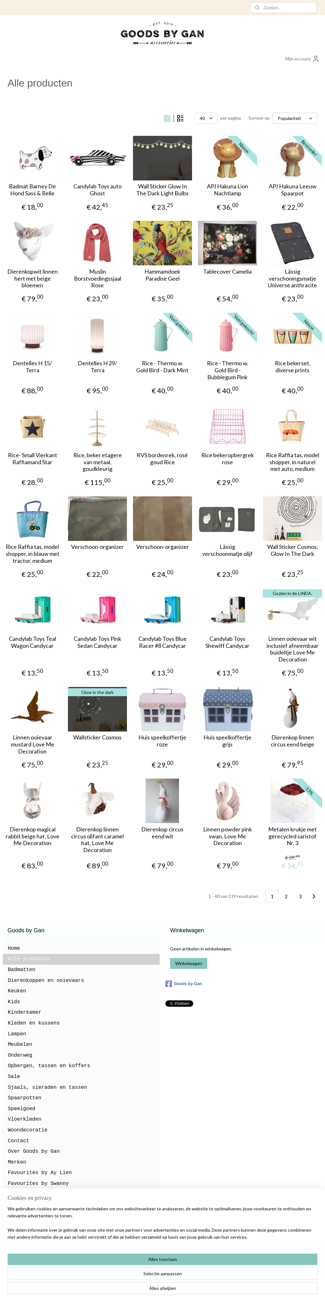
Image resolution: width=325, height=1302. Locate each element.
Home (14, 948)
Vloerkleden (25, 1119)
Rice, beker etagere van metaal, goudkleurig (97, 462)
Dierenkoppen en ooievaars (46, 981)
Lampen (17, 1034)
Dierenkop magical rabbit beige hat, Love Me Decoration (32, 836)
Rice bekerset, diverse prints (292, 367)
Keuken (17, 991)
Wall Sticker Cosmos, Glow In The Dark (292, 550)
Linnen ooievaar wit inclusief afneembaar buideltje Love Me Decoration (293, 649)
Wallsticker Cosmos (97, 737)
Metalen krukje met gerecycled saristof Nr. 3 (292, 836)
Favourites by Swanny (38, 1183)
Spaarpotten (25, 1098)
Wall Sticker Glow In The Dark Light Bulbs (162, 190)
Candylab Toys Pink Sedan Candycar (97, 642)
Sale (14, 1077)
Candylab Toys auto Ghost (97, 190)
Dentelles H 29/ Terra (97, 367)
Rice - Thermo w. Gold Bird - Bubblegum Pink (227, 370)
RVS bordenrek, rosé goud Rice (162, 459)
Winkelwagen (188, 963)
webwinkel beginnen (174, 1290)
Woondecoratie (28, 1130)
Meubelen (20, 1044)
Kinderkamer (25, 1012)
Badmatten (21, 970)
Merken (17, 1162)
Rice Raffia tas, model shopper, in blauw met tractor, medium (32, 553)
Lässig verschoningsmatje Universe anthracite (292, 278)
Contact (18, 1141)
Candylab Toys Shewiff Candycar (227, 642)
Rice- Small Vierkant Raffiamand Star (32, 459)
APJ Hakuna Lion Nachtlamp (227, 190)
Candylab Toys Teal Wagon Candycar (32, 642)
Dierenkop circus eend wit (162, 833)
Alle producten (29, 959)
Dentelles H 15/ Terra (32, 367)
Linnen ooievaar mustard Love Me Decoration (32, 744)
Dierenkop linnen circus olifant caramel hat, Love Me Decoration (97, 839)
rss (152, 1290)
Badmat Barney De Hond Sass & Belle (32, 190)
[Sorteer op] (295, 118)
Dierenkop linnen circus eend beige (292, 741)
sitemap (140, 1290)
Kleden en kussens (34, 1023)
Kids (14, 1002)
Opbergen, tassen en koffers (49, 1066)
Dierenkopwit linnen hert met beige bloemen (32, 278)
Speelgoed (21, 1109)
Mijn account (302, 59)
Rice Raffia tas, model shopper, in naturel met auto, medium (292, 462)
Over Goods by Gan (34, 1151)
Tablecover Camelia (227, 271)
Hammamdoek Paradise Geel (162, 275)
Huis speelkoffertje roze (162, 741)
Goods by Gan (183, 984)
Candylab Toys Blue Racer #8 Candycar (162, 642)
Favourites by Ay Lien (40, 1173)
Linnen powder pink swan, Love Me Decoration (227, 836)
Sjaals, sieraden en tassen (47, 1087)
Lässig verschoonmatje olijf (227, 550)
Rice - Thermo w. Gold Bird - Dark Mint (162, 367)
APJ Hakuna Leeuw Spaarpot (292, 190)
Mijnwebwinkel (225, 1290)
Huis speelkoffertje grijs (227, 741)
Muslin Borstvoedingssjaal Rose (97, 278)
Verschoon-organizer (97, 546)
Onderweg (20, 1055)
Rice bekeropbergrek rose (227, 459)
